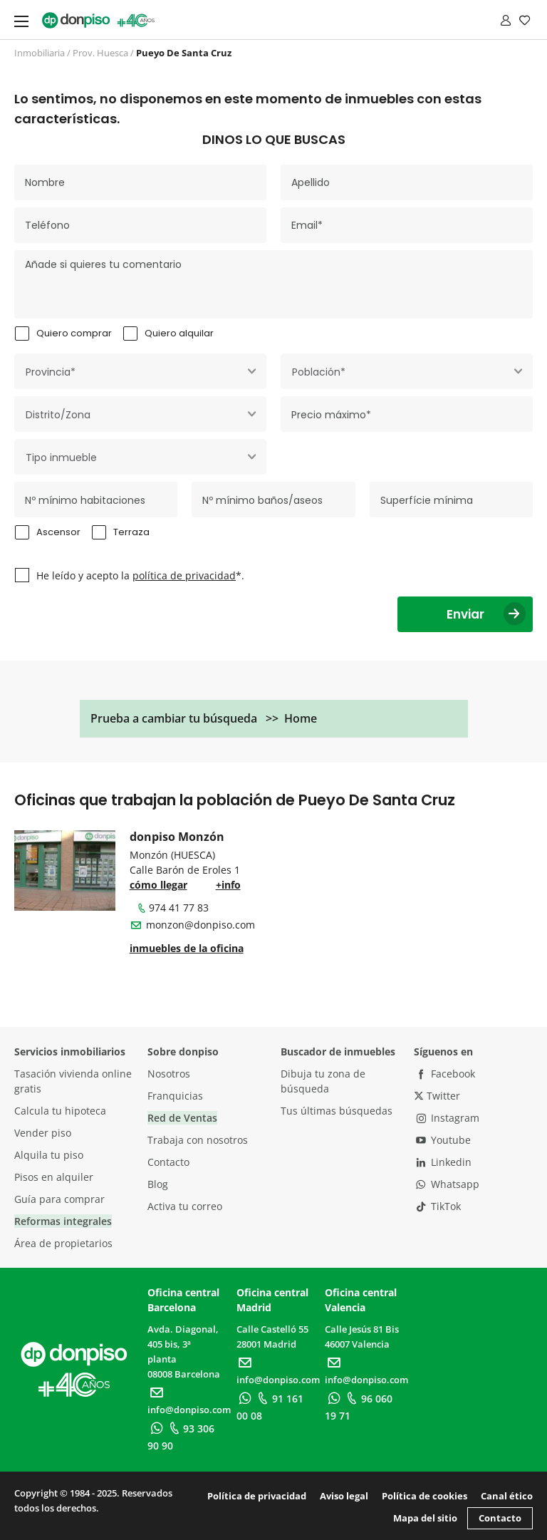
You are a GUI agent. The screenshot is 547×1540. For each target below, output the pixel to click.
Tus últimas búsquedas (336, 1110)
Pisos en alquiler (53, 1177)
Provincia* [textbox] (50, 372)
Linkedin (443, 1162)
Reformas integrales (63, 1221)
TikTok (437, 1206)
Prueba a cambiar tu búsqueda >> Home (203, 718)
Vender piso (42, 1133)
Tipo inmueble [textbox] (61, 457)
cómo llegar (158, 885)
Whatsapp (446, 1184)
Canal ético (507, 1495)
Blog (157, 1184)
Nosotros (168, 1073)
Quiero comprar (74, 333)
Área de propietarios (63, 1243)
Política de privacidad (256, 1495)
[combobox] (140, 371)
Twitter (437, 1095)
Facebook (444, 1073)
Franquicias (175, 1095)
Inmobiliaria (39, 52)
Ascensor (58, 532)
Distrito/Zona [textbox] (58, 415)
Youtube (442, 1140)
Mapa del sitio (425, 1517)
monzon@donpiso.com (200, 924)
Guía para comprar (59, 1199)
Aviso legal (344, 1495)
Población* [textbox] (318, 372)
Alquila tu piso (48, 1155)
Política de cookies (424, 1495)
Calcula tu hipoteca (60, 1110)
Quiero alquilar (179, 333)
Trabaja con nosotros (197, 1140)
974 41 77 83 (172, 907)
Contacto (168, 1162)
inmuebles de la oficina (187, 948)
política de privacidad (184, 575)
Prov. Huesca (100, 52)
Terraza (131, 532)
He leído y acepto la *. (140, 575)
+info (228, 885)
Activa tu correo (184, 1206)
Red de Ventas (182, 1118)
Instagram (446, 1118)
